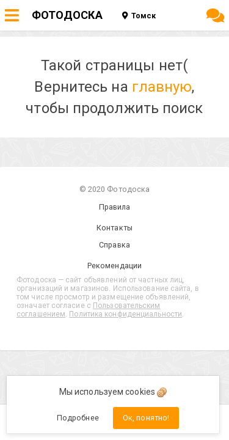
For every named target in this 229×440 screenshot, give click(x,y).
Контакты (114, 227)
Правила (115, 206)
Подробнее (78, 417)
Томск (139, 15)
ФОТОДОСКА (67, 15)
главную (162, 86)
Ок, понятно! (146, 417)
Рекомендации (114, 265)
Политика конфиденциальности (125, 314)
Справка (114, 244)
